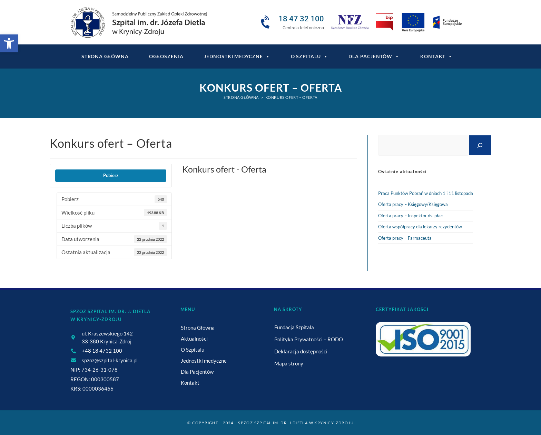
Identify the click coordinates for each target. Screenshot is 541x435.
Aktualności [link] (194, 338)
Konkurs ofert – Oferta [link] (291, 97)
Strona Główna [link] (198, 327)
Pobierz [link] (110, 175)
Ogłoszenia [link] (166, 56)
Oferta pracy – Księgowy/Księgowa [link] (413, 204)
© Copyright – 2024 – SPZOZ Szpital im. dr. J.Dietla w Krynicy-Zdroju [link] (270, 423)
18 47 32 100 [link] (301, 18)
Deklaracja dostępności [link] (300, 351)
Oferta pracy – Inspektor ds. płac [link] (410, 215)
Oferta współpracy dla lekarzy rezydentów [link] (420, 226)
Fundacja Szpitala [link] (294, 327)
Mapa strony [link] (288, 363)
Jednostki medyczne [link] (237, 56)
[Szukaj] (480, 145)
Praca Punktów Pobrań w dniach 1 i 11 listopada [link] (425, 193)
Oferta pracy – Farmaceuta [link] (405, 238)
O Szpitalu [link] (309, 56)
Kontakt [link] (436, 56)
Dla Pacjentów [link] (374, 56)
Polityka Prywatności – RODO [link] (308, 339)
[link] (9, 43)
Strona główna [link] (105, 56)
